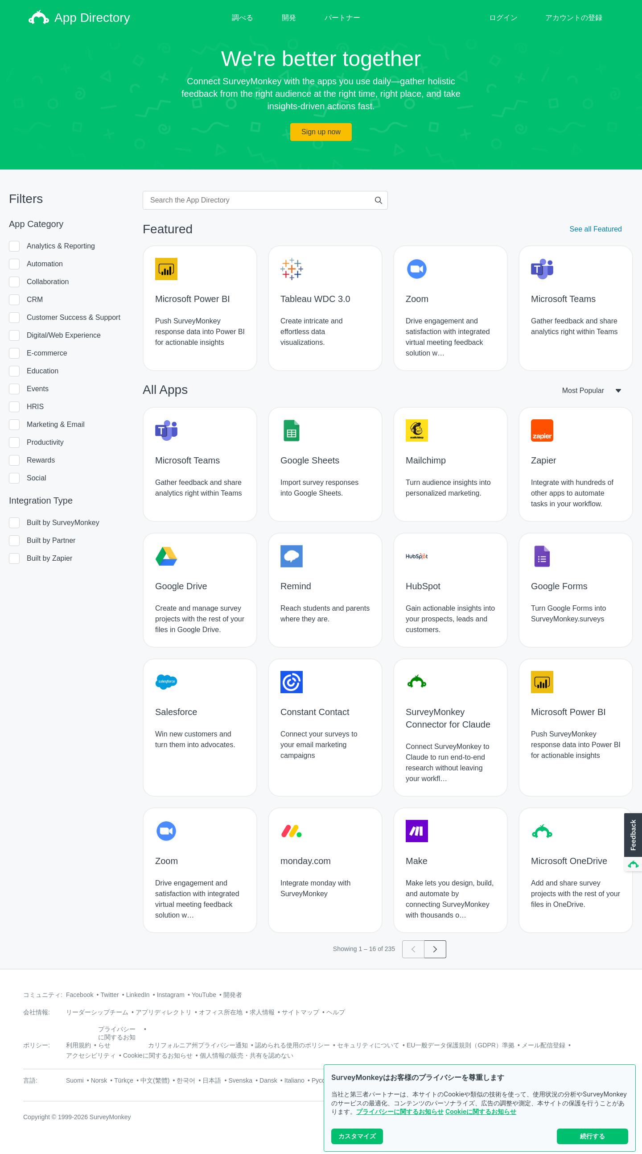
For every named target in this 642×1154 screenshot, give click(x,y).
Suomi (75, 1080)
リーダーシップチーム (97, 1012)
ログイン (503, 17)
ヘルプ (335, 1012)
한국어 (186, 1080)
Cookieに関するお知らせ (480, 1111)
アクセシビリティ (91, 1055)
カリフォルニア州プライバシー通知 (198, 1045)
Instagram (171, 994)
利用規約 (78, 1045)
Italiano (294, 1080)
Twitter (109, 994)
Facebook (79, 994)
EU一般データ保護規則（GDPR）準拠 (460, 1045)
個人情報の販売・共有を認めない (246, 1055)
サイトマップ (300, 1012)
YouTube (204, 994)
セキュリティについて (368, 1045)
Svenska (240, 1080)
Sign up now (321, 132)
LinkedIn (138, 994)
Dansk (268, 1080)
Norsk (99, 1080)
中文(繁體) (154, 1080)
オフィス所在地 (221, 1012)
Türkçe (123, 1080)
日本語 (211, 1080)
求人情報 (262, 1012)
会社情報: (36, 1012)
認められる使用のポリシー (292, 1045)
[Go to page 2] (435, 949)
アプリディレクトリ (164, 1012)
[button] (632, 842)
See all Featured (596, 229)
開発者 (232, 994)
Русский (323, 1080)
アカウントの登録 (573, 17)
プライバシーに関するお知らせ (400, 1111)
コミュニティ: (42, 994)
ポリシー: (36, 1045)
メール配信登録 (543, 1045)
